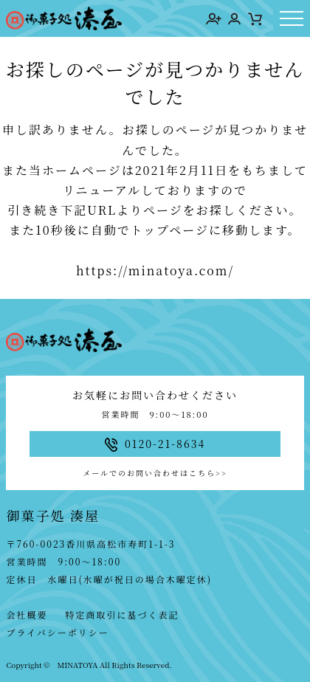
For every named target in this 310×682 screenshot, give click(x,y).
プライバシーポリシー (57, 632)
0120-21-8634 (155, 444)
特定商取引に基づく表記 (122, 614)
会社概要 (26, 614)
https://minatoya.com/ (155, 270)
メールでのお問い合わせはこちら (155, 472)
